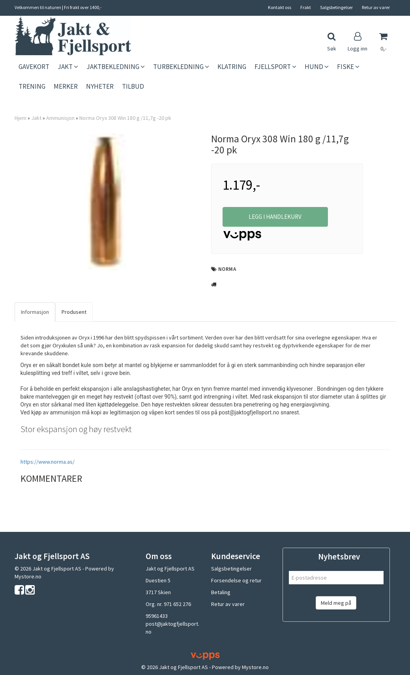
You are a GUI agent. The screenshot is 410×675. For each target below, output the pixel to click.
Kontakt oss (279, 7)
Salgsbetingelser (336, 7)
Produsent (74, 311)
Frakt (305, 7)
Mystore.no (28, 576)
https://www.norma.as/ (48, 461)
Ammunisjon (60, 117)
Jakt (36, 117)
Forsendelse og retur (236, 580)
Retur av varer (376, 7)
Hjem (20, 117)
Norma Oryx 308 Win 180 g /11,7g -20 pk (125, 117)
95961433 (157, 615)
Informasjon (35, 311)
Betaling (220, 592)
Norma (227, 269)
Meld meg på (336, 602)
